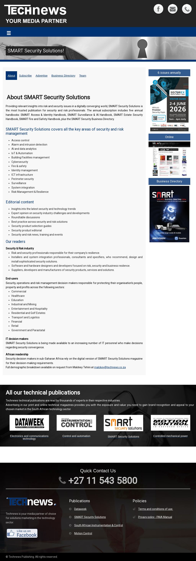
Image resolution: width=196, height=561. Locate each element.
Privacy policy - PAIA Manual (152, 517)
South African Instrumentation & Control (96, 525)
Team (82, 75)
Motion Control (80, 533)
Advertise (42, 75)
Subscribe (25, 75)
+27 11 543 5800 (98, 480)
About (11, 75)
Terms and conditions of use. (153, 509)
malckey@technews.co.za (110, 367)
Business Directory (63, 75)
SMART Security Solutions (87, 517)
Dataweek (78, 509)
